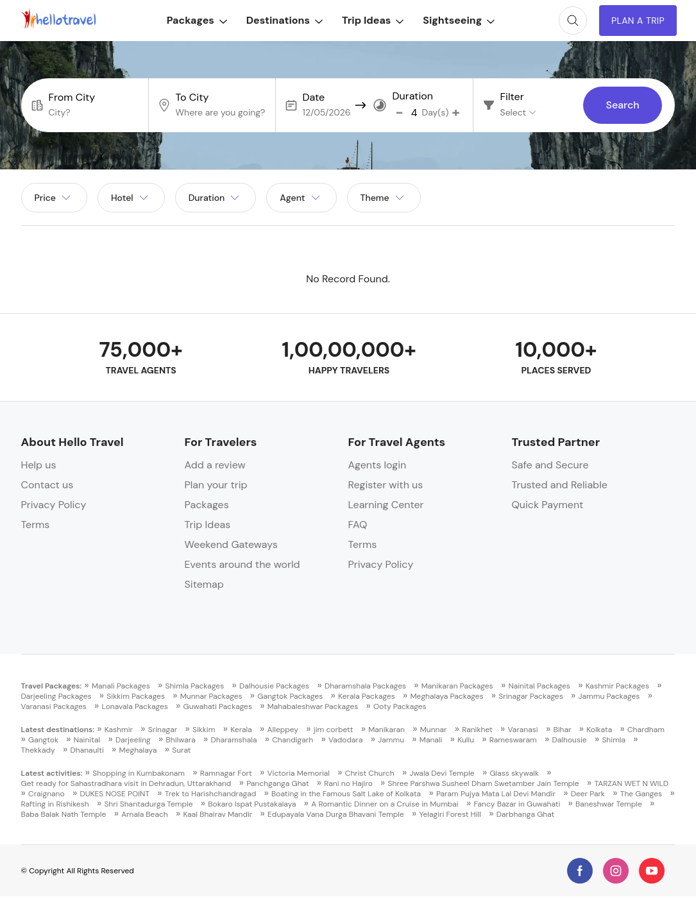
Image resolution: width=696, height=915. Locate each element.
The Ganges (641, 794)
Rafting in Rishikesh (55, 804)
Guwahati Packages (217, 706)
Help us (38, 465)
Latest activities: (52, 773)
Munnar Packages (211, 696)
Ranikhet (477, 729)
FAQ (357, 524)
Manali (431, 740)
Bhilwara (181, 740)
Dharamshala (233, 740)
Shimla (613, 740)
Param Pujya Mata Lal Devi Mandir (496, 794)
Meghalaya (138, 750)
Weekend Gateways (231, 544)
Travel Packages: (51, 686)
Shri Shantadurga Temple (148, 804)
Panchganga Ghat (277, 783)
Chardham (646, 729)
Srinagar (162, 729)
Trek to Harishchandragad (211, 794)
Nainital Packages (539, 686)
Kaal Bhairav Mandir (217, 814)
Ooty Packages (400, 706)
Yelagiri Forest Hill (450, 814)
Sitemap (204, 584)
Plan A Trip (637, 20)
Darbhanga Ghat (526, 814)
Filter (512, 97)
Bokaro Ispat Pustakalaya (252, 804)
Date (314, 97)
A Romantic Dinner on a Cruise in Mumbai (384, 804)
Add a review (215, 465)
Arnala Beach (144, 814)
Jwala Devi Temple (441, 773)
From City (72, 97)
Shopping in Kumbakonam (138, 773)
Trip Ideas (371, 20)
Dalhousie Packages (274, 686)
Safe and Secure (549, 465)
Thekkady (38, 750)
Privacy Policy (54, 504)
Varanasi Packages (54, 706)
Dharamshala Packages (365, 686)
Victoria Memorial (298, 773)
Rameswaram (513, 740)
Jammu (391, 740)
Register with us (385, 485)
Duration (413, 96)
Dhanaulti (87, 750)
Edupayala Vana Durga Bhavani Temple (335, 814)
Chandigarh (292, 740)
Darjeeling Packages (56, 696)
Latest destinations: (58, 729)
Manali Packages (121, 686)
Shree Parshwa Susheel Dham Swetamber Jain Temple (483, 783)
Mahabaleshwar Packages (313, 706)
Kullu (465, 740)
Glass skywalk (513, 773)
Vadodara (345, 740)
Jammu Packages (609, 696)
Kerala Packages (366, 696)
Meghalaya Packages (447, 696)
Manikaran (386, 729)
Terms (35, 524)
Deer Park (588, 794)
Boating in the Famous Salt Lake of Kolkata (346, 794)
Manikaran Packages (457, 686)
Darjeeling (133, 740)
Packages (196, 20)
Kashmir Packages (617, 686)
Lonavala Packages (135, 706)
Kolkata (599, 729)
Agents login (377, 465)
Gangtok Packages (290, 696)
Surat (181, 750)
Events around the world (242, 564)
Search (622, 105)
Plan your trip (216, 485)
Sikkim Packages (135, 696)
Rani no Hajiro (348, 783)
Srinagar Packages (530, 696)
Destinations (283, 20)
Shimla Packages (194, 686)
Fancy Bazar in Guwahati (517, 804)
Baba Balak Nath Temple (63, 814)
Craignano (46, 794)
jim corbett (333, 729)
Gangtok (43, 740)
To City (192, 97)
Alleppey (282, 729)
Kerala (241, 729)
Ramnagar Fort (226, 773)
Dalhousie (569, 740)
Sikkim (204, 729)
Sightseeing (458, 20)
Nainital (87, 740)
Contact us (47, 485)
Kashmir (119, 729)
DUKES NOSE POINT (114, 794)
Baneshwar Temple (608, 804)
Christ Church (370, 773)
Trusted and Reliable (559, 485)
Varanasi (523, 729)
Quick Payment (547, 504)
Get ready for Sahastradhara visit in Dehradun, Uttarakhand (126, 783)
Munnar (433, 729)
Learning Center (385, 504)
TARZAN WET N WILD (631, 783)
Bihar (562, 729)
